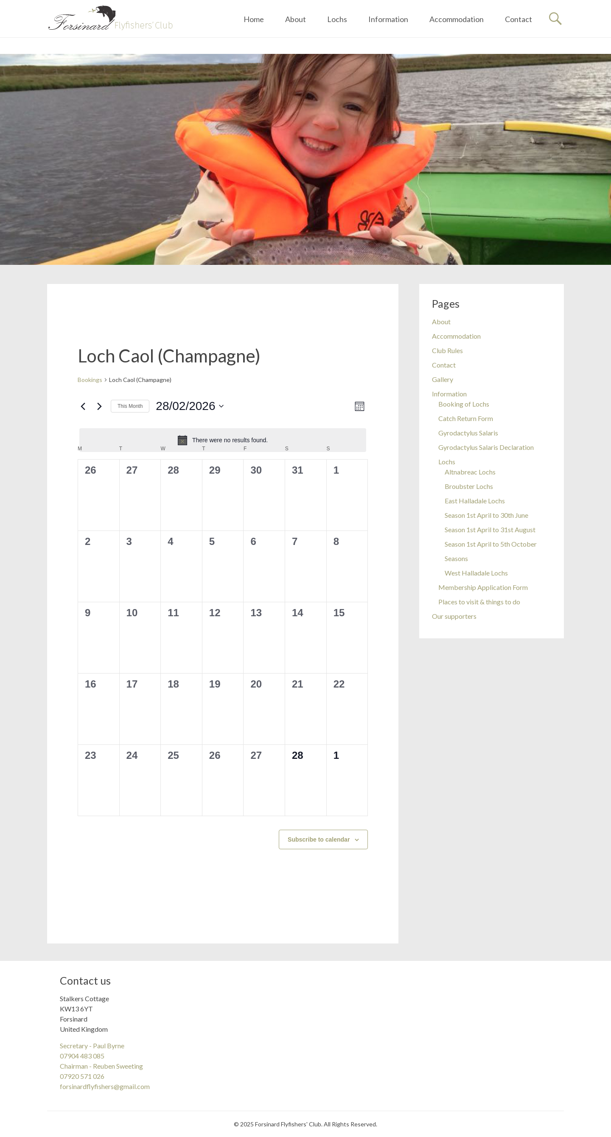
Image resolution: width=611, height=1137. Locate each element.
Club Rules (447, 350)
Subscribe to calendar (319, 839)
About (295, 19)
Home (254, 19)
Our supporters (454, 616)
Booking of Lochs (463, 404)
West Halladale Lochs (476, 573)
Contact (518, 19)
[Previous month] (83, 406)
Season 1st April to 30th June (486, 515)
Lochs (337, 19)
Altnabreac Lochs (470, 472)
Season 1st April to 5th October (491, 544)
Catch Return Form (465, 418)
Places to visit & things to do (479, 602)
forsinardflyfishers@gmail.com (105, 1086)
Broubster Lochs (469, 486)
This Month (130, 406)
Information (388, 19)
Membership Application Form (483, 587)
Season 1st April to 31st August (490, 529)
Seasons (456, 558)
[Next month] (99, 406)
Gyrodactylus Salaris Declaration (486, 447)
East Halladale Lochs (475, 501)
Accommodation (456, 19)
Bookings (90, 379)
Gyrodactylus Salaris (468, 433)
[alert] (222, 440)
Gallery (442, 379)
